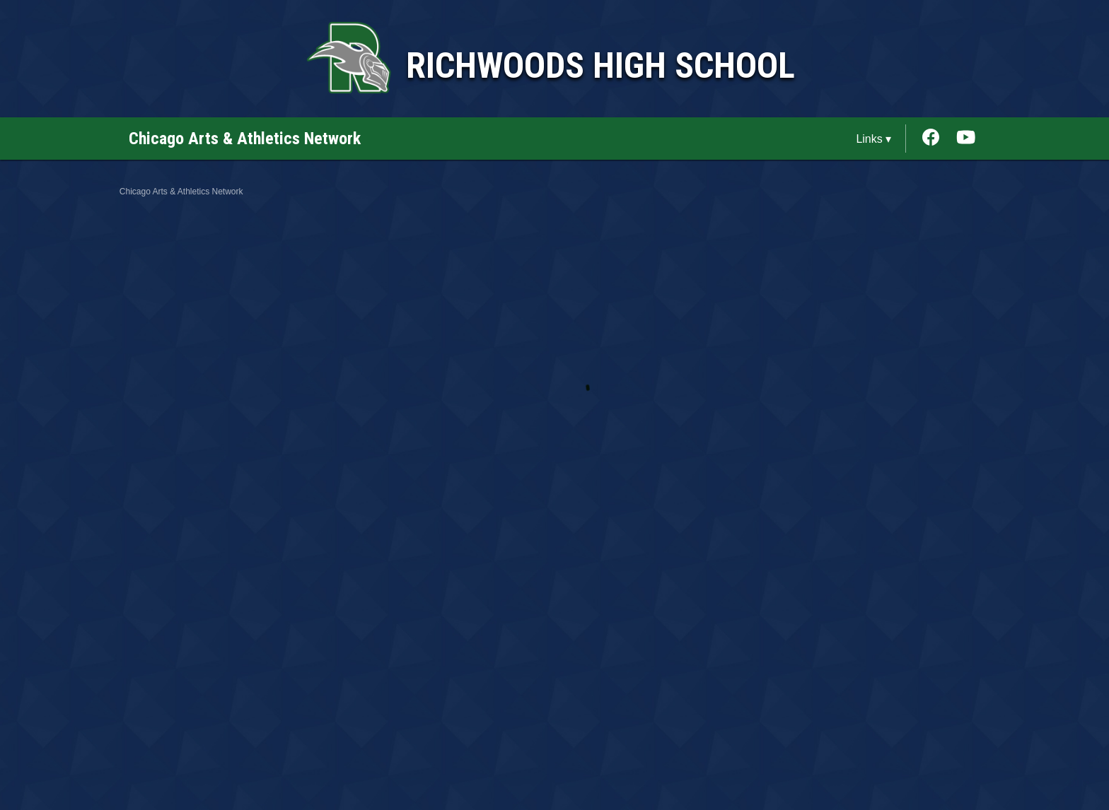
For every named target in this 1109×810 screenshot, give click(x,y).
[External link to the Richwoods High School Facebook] (938, 139)
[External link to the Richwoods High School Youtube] (966, 139)
